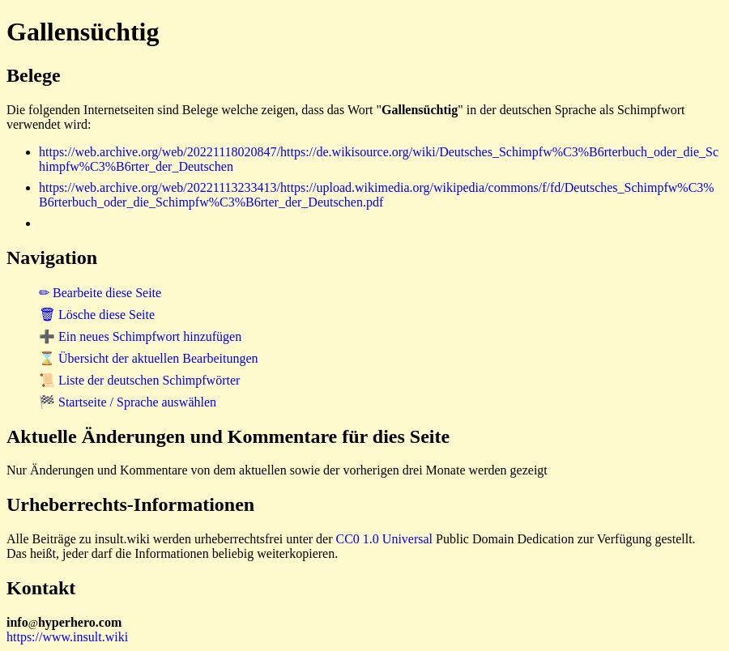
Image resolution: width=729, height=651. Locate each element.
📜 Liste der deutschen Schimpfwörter (139, 380)
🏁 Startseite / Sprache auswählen (127, 402)
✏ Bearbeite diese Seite (100, 293)
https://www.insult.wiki (67, 637)
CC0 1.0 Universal (384, 539)
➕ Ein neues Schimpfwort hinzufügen (140, 336)
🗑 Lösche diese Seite (97, 314)
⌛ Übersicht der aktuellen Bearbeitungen (148, 358)
